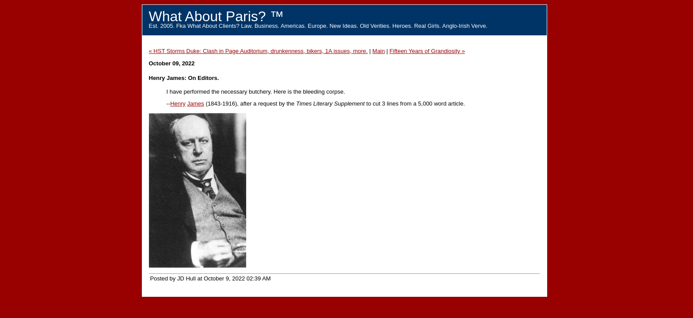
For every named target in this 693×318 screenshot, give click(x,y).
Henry (178, 103)
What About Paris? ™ (216, 16)
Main (379, 51)
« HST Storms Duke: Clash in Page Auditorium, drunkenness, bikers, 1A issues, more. (258, 51)
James (195, 103)
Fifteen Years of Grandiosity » (427, 51)
